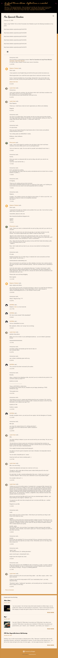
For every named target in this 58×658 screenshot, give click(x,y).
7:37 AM (11, 163)
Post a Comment (9, 590)
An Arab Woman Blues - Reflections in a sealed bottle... (25, 4)
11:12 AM (12, 279)
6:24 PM (12, 97)
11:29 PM (12, 430)
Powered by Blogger (29, 651)
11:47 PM (12, 459)
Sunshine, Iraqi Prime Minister (17, 60)
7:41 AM (11, 201)
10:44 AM (12, 248)
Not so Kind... (7, 600)
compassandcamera (32, 654)
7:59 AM (11, 222)
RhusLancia (13, 142)
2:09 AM (11, 328)
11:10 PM (12, 409)
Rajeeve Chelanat (14, 68)
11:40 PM (12, 138)
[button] (53, 16)
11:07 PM (12, 121)
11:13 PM (12, 417)
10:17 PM (12, 309)
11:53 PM (12, 480)
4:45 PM (12, 300)
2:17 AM (11, 569)
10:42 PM (12, 393)
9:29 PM (12, 360)
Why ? (5, 617)
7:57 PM (12, 342)
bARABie (12, 304)
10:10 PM (12, 368)
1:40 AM (11, 544)
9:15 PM (12, 352)
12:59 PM (12, 292)
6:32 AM (11, 83)
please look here (14, 81)
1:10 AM (11, 506)
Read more (50, 612)
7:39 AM (11, 174)
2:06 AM (11, 317)
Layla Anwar (13, 88)
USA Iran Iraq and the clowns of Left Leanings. (16, 633)
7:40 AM (11, 188)
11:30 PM (12, 64)
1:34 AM (11, 150)
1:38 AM (11, 532)
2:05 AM (11, 558)
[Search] (56, 4)
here (15, 306)
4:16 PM (12, 586)
